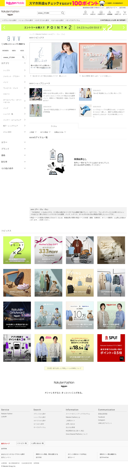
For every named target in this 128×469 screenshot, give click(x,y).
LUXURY (4, 417)
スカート (14, 94)
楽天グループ (110, 8)
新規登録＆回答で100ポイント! (93, 8)
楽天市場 (122, 8)
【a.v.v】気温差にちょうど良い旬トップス (107, 93)
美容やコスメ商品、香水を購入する (47, 454)
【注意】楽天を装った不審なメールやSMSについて (64, 368)
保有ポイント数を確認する (108, 454)
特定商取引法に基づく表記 (75, 431)
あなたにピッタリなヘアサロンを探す (13, 454)
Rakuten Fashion (41, 34)
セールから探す (39, 424)
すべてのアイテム (40, 427)
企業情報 (4, 463)
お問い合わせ (70, 424)
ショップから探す (40, 417)
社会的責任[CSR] (27, 463)
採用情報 (36, 463)
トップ (31, 34)
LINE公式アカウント (105, 423)
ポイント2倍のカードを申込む (77, 454)
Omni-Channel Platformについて (77, 434)
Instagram (101, 420)
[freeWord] (13, 57)
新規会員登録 (102, 414)
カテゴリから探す (40, 420)
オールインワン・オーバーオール (14, 101)
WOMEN (5, 51)
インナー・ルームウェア (14, 120)
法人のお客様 (70, 427)
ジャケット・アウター (14, 76)
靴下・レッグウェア (14, 126)
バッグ (14, 108)
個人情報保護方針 (14, 463)
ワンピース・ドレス (14, 88)
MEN (14, 51)
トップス (14, 70)
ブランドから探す (40, 414)
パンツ (14, 82)
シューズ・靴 (14, 114)
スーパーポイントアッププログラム (78, 414)
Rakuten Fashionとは (73, 417)
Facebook (101, 417)
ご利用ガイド (70, 420)
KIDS (22, 51)
